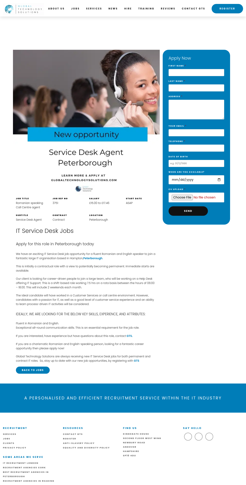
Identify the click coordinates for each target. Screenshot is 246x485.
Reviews (168, 8)
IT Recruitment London (21, 463)
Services (94, 8)
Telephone (196, 145)
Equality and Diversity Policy (86, 447)
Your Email (196, 129)
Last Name (196, 84)
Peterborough (92, 258)
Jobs (75, 8)
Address (196, 108)
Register (227, 8)
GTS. (129, 336)
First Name (196, 69)
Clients (8, 443)
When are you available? (196, 176)
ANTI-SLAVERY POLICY (79, 443)
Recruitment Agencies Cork (24, 467)
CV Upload (196, 193)
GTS (136, 361)
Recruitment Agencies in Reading (28, 480)
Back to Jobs (33, 370)
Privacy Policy (14, 447)
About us (56, 8)
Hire (128, 8)
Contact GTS (193, 8)
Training (146, 8)
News (113, 8)
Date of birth (196, 160)
